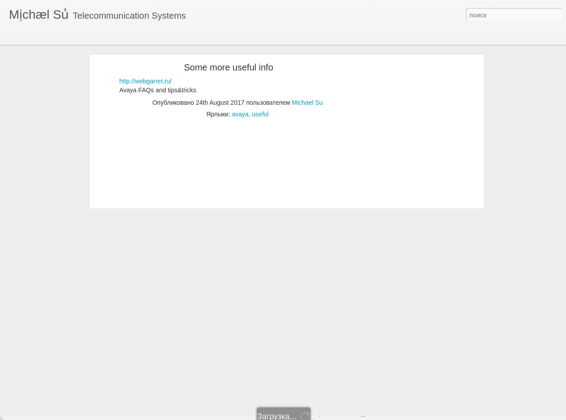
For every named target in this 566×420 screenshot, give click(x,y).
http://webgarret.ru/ (146, 54)
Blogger (361, 414)
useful (260, 87)
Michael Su (307, 75)
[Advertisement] (405, 180)
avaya (240, 87)
